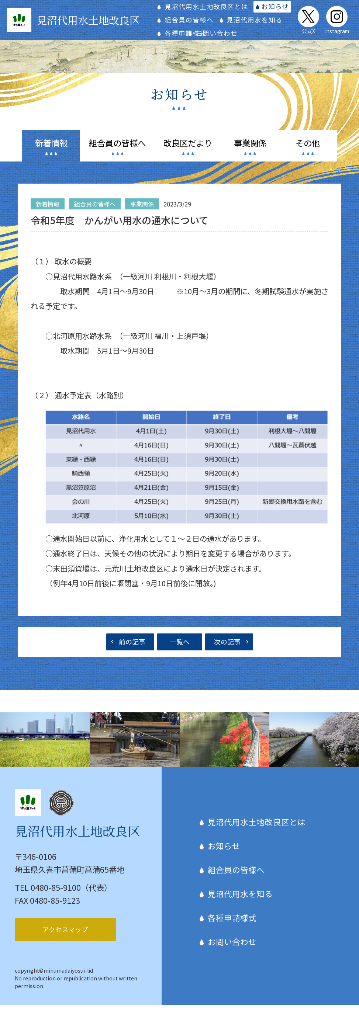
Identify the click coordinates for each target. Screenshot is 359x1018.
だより (187, 156)
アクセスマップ (65, 942)
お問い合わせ (192, 46)
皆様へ (117, 156)
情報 (51, 156)
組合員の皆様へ (195, 19)
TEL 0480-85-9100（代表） (63, 900)
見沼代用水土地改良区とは (212, 6)
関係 (250, 156)
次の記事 (227, 655)
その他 (308, 156)
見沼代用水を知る (199, 33)
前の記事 (132, 655)
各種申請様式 (261, 33)
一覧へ (180, 655)
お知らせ (282, 6)
